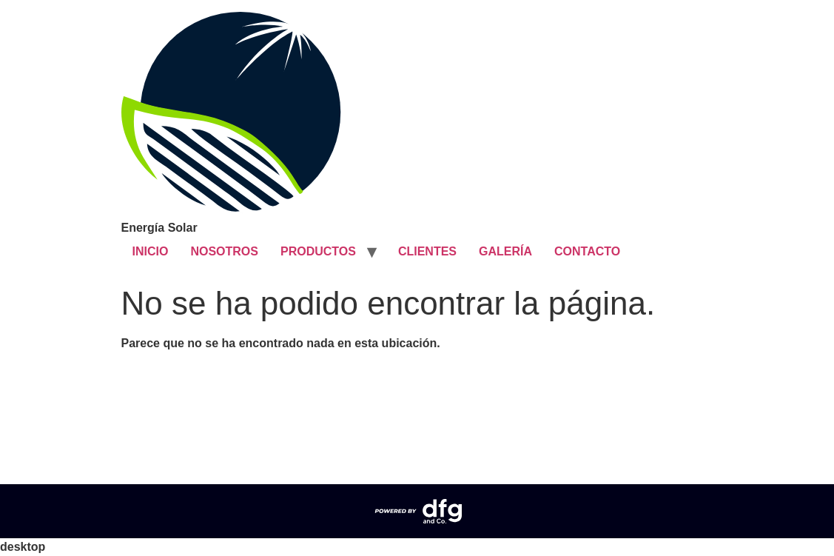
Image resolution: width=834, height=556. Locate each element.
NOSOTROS (224, 251)
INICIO (150, 251)
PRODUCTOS (318, 251)
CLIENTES (427, 251)
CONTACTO (587, 251)
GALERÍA (505, 251)
